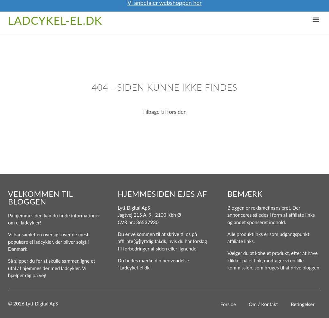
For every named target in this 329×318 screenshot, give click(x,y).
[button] (315, 19)
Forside (228, 304)
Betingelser (303, 304)
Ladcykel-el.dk (55, 20)
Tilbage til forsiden (164, 111)
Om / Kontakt (263, 304)
